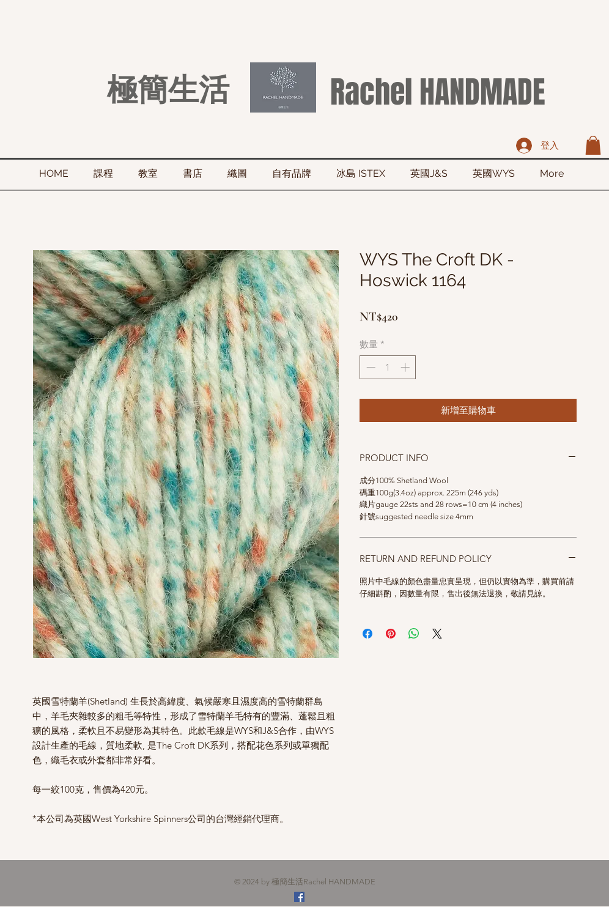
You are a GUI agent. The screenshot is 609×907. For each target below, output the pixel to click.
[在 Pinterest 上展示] (390, 633)
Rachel (371, 92)
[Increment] (406, 367)
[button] (593, 145)
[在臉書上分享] (367, 633)
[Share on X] (437, 633)
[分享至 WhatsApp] (414, 633)
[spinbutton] (388, 367)
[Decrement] (369, 367)
